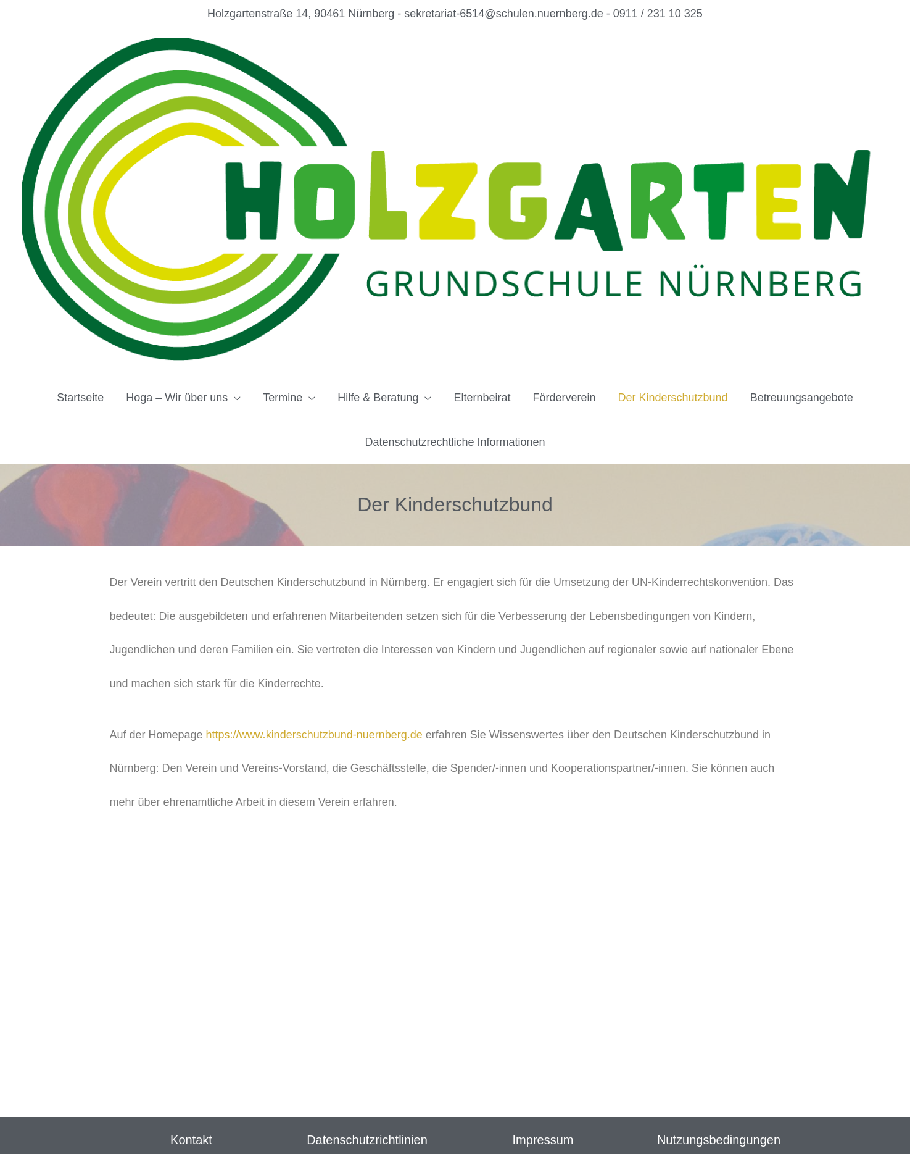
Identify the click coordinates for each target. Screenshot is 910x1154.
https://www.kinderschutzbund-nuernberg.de (314, 735)
